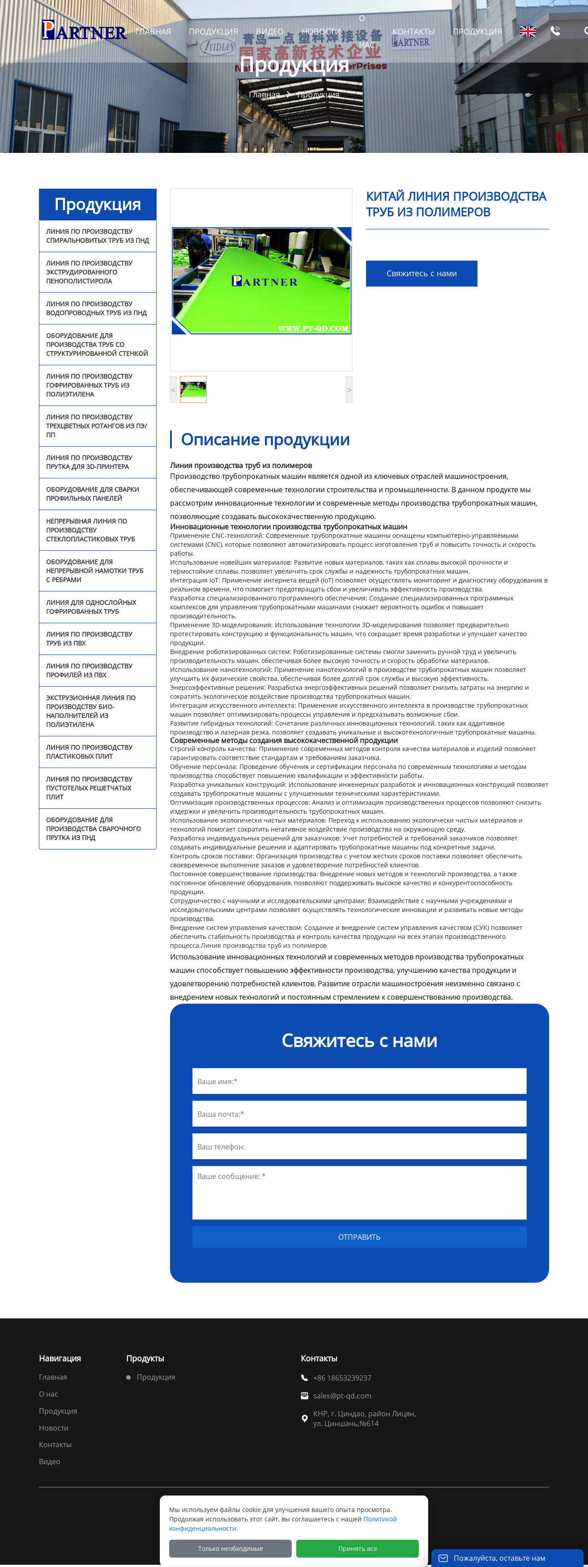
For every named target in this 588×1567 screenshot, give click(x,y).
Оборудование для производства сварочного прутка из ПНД (93, 828)
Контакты (55, 1444)
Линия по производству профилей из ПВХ (89, 670)
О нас (48, 1394)
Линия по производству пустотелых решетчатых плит (89, 788)
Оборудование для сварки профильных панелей (92, 494)
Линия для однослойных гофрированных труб (91, 607)
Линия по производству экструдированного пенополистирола (89, 272)
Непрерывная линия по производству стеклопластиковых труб (90, 530)
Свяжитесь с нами (421, 273)
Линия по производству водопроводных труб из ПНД (96, 308)
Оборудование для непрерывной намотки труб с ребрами (95, 571)
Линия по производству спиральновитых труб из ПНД (97, 236)
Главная (264, 94)
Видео (49, 1461)
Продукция (318, 94)
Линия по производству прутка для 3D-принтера (89, 462)
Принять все (357, 1548)
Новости (53, 1428)
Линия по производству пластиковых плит (89, 751)
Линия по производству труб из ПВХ (89, 638)
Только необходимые (230, 1548)
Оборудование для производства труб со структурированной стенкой (97, 344)
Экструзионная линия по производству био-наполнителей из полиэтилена (91, 711)
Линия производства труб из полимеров (264, 945)
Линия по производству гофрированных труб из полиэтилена (89, 385)
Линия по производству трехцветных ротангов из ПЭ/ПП (96, 426)
